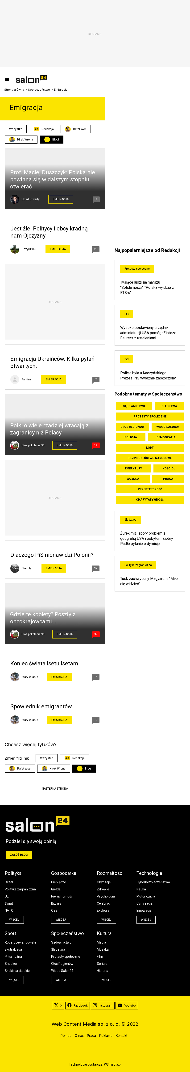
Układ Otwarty (30, 199)
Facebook (77, 1006)
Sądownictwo (134, 406)
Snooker (11, 964)
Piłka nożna (13, 956)
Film (100, 956)
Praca (168, 479)
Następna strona (55, 788)
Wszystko (15, 129)
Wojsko (133, 479)
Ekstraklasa (13, 949)
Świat (9, 903)
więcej (14, 919)
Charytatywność (150, 499)
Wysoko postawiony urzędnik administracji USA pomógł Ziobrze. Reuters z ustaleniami (148, 332)
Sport (10, 933)
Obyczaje (104, 882)
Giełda (56, 889)
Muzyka (103, 949)
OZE (54, 910)
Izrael (9, 882)
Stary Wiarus (30, 677)
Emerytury (133, 468)
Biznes (56, 903)
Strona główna (14, 89)
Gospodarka (63, 873)
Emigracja (61, 199)
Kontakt (121, 1036)
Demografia (166, 437)
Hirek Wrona (21, 139)
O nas (79, 1036)
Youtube (127, 1006)
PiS (126, 314)
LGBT (150, 447)
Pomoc (66, 1036)
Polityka (13, 873)
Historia (102, 971)
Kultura (104, 933)
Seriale (102, 964)
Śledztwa (169, 406)
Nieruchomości (62, 896)
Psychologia (106, 896)
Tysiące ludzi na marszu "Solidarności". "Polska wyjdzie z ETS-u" (147, 287)
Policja (130, 437)
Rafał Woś (75, 129)
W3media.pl (112, 1064)
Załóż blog (19, 854)
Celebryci (104, 903)
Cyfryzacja (144, 903)
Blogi (55, 139)
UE (7, 896)
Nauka (141, 889)
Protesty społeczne (137, 268)
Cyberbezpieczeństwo (153, 882)
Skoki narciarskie (17, 971)
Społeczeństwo (39, 89)
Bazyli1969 (29, 249)
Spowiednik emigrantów (41, 706)
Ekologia (103, 910)
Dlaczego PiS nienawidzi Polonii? (51, 555)
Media (101, 942)
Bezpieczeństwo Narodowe (150, 458)
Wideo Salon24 (167, 427)
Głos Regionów (132, 427)
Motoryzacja (145, 896)
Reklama (105, 1036)
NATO (9, 910)
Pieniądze (58, 882)
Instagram (102, 1006)
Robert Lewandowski (20, 942)
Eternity (27, 568)
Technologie (149, 873)
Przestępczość (150, 489)
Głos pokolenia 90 (33, 445)
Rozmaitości (110, 873)
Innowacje (144, 910)
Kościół (169, 468)
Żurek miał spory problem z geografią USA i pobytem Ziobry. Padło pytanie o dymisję (146, 538)
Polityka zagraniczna (138, 565)
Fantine (26, 379)
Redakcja (43, 129)
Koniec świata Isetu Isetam (44, 663)
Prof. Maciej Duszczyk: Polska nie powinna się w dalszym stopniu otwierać (52, 179)
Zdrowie (103, 889)
